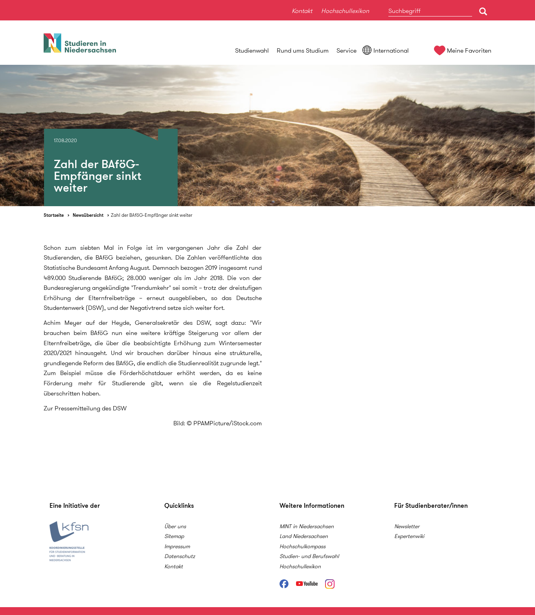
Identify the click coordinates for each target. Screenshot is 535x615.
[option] (267, 135)
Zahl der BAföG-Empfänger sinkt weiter (151, 215)
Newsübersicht (88, 215)
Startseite (54, 215)
